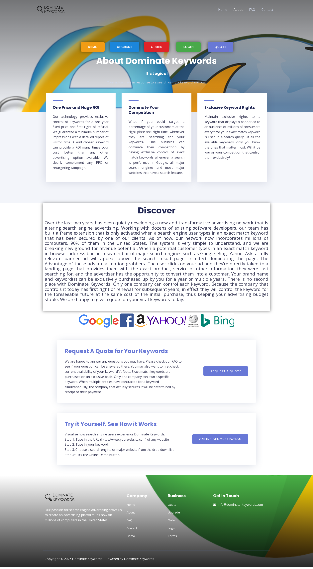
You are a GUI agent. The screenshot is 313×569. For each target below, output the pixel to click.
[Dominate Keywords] (55, 9)
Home (222, 9)
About (238, 9)
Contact (267, 9)
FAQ (252, 9)
